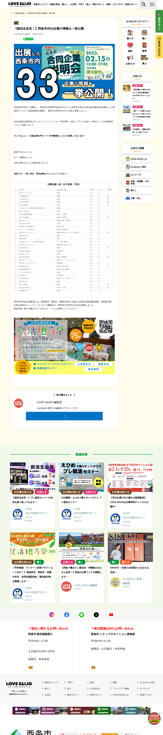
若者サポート (131, 4)
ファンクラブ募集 (119, 689)
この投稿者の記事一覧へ (64, 412)
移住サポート (99, 4)
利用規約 (62, 722)
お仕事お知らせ (22, 21)
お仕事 (73, 4)
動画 (113, 682)
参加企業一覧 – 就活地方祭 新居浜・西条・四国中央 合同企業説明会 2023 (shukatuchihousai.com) (58, 312)
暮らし (65, 4)
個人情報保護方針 (50, 722)
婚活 (109, 4)
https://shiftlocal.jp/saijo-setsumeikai (30, 139)
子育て (81, 4)
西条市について (41, 4)
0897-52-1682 (111, 637)
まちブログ (118, 4)
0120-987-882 (48, 652)
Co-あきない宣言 (146, 682)
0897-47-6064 (48, 637)
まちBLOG (94, 689)
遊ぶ (88, 4)
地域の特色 (55, 4)
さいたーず (143, 689)
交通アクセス (144, 695)
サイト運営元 (35, 722)
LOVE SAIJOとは (119, 695)
